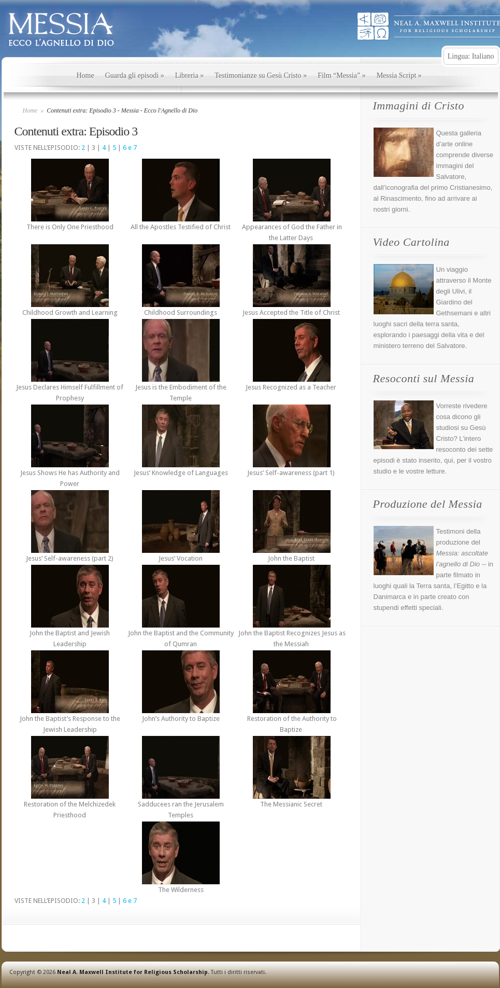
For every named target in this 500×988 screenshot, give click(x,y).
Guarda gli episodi (134, 75)
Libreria (189, 75)
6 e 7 (130, 147)
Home (85, 75)
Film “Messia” (342, 75)
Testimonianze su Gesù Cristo (261, 75)
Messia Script (399, 75)
